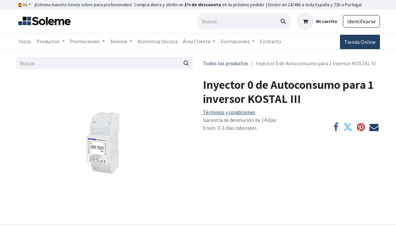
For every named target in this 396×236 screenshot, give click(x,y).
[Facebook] (336, 127)
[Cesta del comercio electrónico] (317, 21)
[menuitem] (25, 41)
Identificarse (361, 21)
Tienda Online (360, 42)
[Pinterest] (361, 127)
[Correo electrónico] (374, 127)
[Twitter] (347, 127)
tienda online (80, 5)
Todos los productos (225, 63)
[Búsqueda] (283, 21)
